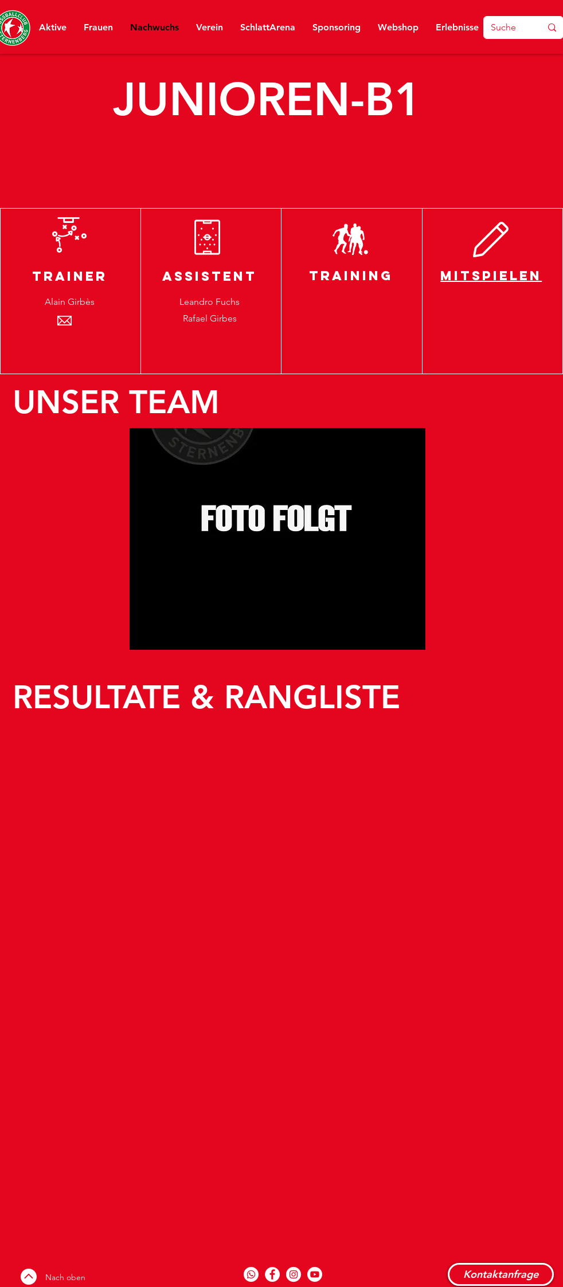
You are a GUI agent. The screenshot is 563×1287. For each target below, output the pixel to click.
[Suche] (504, 27)
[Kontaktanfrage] (501, 1274)
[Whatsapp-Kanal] (251, 1274)
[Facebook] (272, 1274)
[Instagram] (293, 1274)
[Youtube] (314, 1274)
